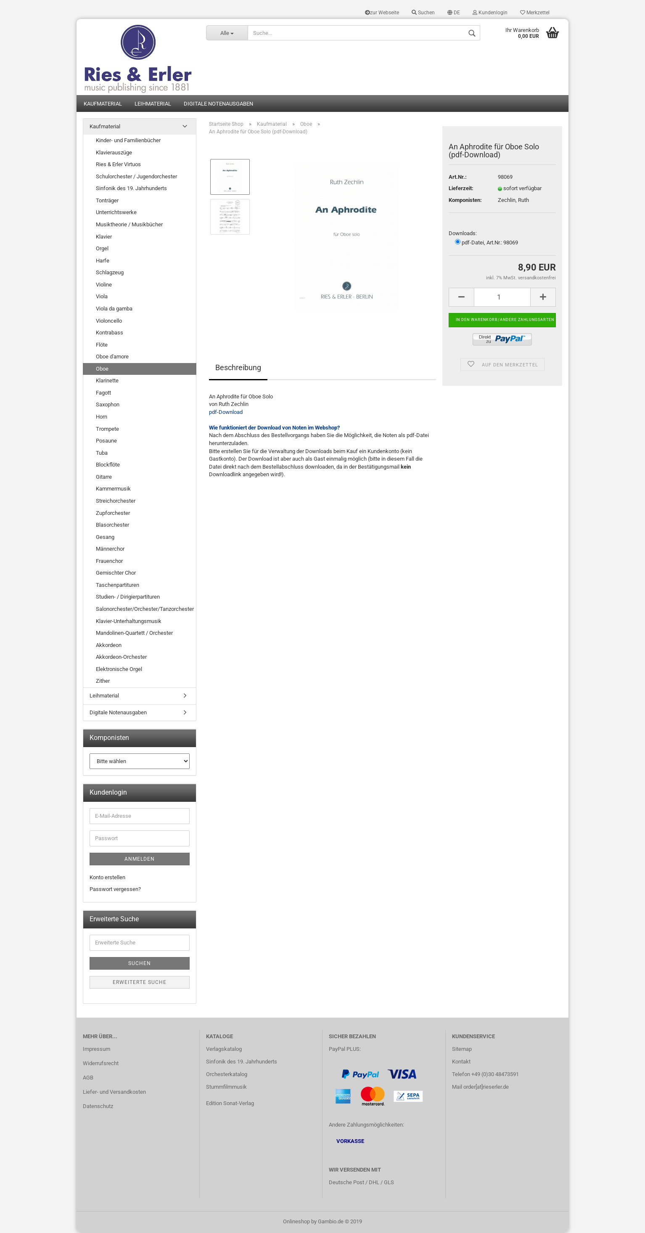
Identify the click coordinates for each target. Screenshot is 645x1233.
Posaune (106, 441)
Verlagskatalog (224, 1050)
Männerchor (110, 549)
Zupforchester (113, 513)
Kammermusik (113, 489)
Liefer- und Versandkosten (114, 1092)
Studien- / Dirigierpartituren (128, 597)
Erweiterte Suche (140, 983)
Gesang (105, 537)
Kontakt (461, 1062)
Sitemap (462, 1050)
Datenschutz (98, 1106)
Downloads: (463, 234)
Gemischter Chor (116, 573)
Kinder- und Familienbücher (128, 141)
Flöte (102, 345)
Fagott (103, 393)
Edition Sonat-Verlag (230, 1103)
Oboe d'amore (112, 357)
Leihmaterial (153, 104)
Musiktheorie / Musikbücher (129, 225)
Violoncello (109, 321)
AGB (88, 1078)
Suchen (423, 13)
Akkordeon (109, 645)
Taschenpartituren (117, 586)
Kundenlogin (490, 13)
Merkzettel (535, 13)
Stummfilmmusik (226, 1087)
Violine (104, 285)
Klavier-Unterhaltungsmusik (128, 621)
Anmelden (139, 859)
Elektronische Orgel (119, 670)
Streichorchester (115, 502)
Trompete (107, 429)
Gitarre (104, 478)
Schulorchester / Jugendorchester (136, 177)
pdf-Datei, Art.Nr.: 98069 (486, 243)
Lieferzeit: (461, 189)
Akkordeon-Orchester (121, 658)
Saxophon (107, 405)
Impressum (96, 1050)
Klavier (104, 237)
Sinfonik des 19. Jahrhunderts (131, 189)
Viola (102, 297)
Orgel (102, 249)
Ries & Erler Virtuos (118, 165)
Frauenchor (109, 561)
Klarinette (107, 381)
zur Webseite (382, 13)
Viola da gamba (114, 309)
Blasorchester (112, 525)
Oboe (102, 369)
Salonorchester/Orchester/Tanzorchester (145, 610)
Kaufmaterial (103, 104)
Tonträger (107, 201)
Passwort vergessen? (115, 890)
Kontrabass (109, 333)
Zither (103, 682)
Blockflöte (108, 465)
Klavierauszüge (114, 153)
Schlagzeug (110, 273)
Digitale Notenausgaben (218, 104)
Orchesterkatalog (226, 1075)
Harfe (102, 261)
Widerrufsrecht (101, 1064)
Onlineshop (296, 1222)
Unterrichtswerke (116, 213)
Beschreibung (238, 367)
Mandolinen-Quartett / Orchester (134, 634)
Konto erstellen (107, 878)
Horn (101, 417)
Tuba (102, 453)
